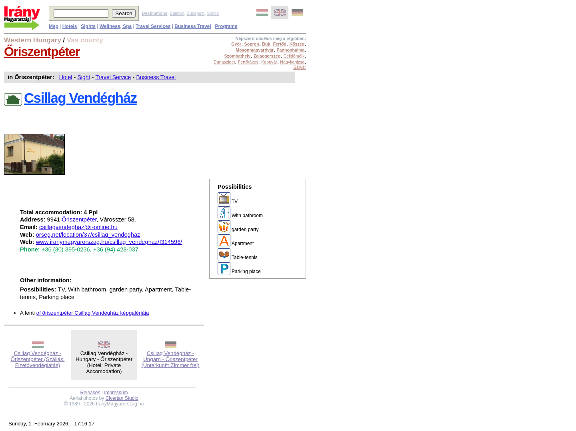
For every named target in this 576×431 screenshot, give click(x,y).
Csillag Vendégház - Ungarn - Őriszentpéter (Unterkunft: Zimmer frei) (170, 359)
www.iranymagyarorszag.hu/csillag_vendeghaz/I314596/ (109, 242)
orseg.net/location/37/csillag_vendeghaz (88, 234)
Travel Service (113, 77)
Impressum (116, 392)
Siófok (213, 13)
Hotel (65, 77)
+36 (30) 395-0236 (66, 249)
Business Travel (156, 77)
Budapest (196, 13)
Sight (83, 77)
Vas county (85, 40)
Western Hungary (32, 40)
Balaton (177, 13)
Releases (90, 392)
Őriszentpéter (42, 51)
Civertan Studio (122, 398)
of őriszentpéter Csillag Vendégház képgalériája (92, 313)
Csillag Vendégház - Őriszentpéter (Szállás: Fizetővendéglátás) (38, 359)
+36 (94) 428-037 (115, 249)
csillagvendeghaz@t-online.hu (78, 227)
